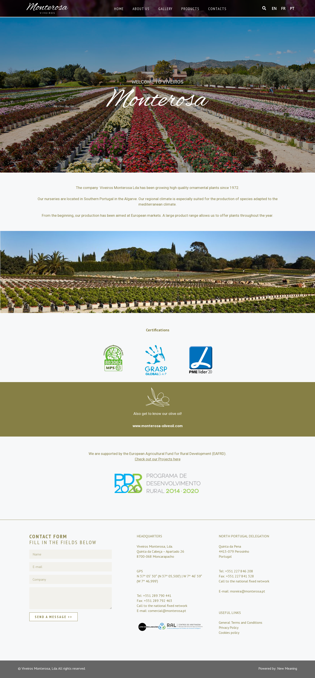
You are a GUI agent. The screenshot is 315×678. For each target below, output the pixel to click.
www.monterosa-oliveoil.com (158, 426)
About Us (141, 8)
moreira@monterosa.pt (247, 591)
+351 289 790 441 (157, 595)
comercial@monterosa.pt (167, 610)
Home (119, 8)
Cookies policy (229, 632)
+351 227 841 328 (240, 576)
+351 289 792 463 (158, 600)
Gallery (165, 8)
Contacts (217, 8)
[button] (264, 8)
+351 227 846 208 (239, 571)
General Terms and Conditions (240, 622)
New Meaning (287, 668)
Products (190, 8)
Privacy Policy (228, 627)
